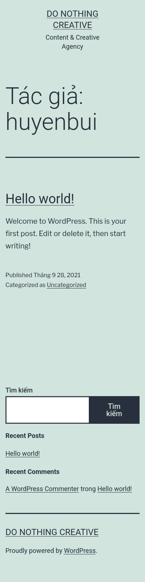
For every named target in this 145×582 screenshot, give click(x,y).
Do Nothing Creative (52, 532)
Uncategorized (66, 285)
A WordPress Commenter (42, 489)
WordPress (80, 550)
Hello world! (39, 199)
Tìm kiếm (19, 390)
